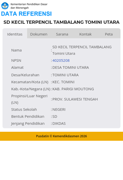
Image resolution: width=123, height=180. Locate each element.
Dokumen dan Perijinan (38, 35)
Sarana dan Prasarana (62, 35)
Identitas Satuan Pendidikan (15, 35)
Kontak (85, 34)
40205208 (61, 60)
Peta (109, 34)
